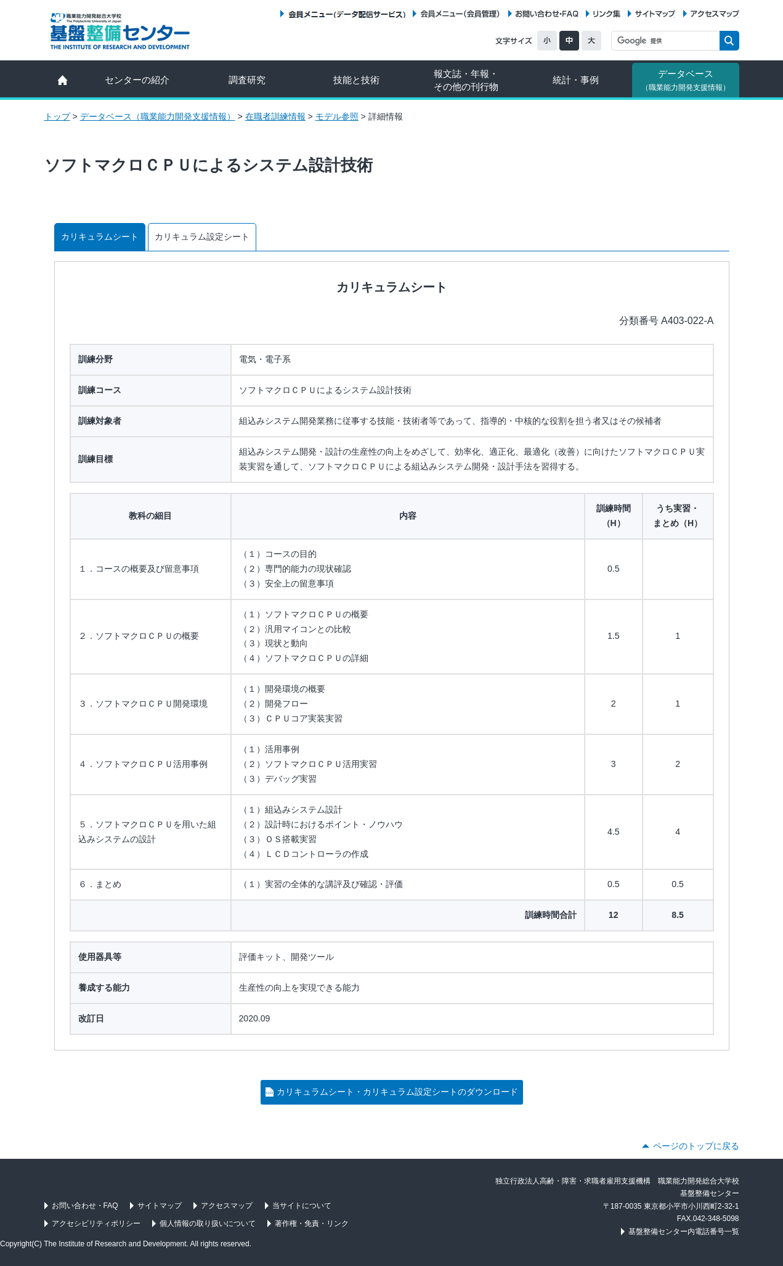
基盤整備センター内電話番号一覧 (683, 1231)
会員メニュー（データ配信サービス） (346, 14)
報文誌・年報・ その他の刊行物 (466, 80)
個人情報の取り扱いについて (208, 1223)
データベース (685, 80)
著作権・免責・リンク (312, 1223)
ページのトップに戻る (696, 1146)
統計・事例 (576, 80)
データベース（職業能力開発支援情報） (157, 116)
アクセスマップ (715, 14)
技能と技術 (356, 80)
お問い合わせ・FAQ (547, 14)
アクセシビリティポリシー (96, 1223)
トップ (57, 116)
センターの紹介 (137, 80)
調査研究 (247, 80)
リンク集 (606, 14)
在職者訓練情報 (275, 116)
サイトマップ (655, 14)
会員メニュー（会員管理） (460, 14)
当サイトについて (301, 1205)
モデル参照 (337, 116)
